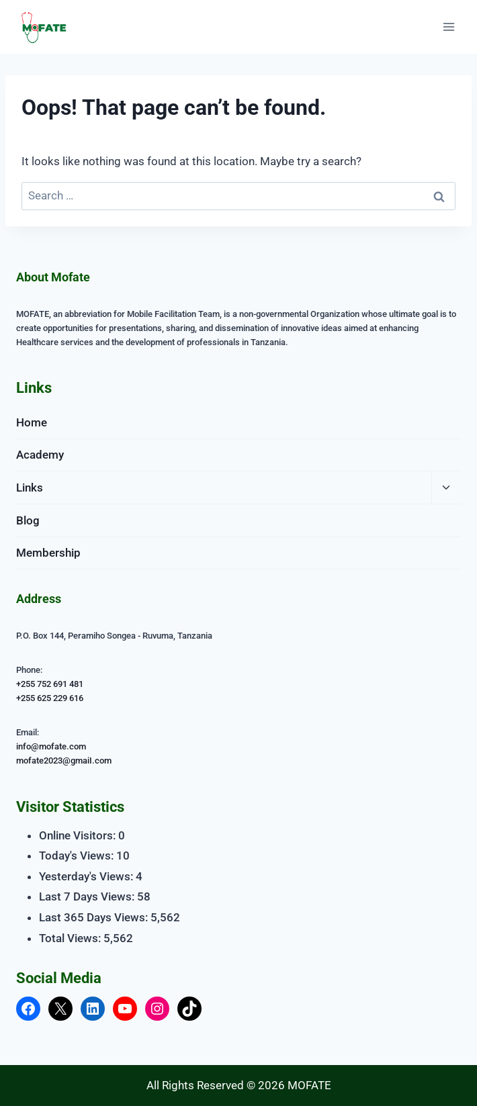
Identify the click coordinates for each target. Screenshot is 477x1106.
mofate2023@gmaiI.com (64, 760)
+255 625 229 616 (49, 698)
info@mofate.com (51, 746)
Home (31, 422)
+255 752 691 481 (49, 684)
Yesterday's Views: (87, 876)
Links (29, 487)
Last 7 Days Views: (88, 896)
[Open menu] (448, 26)
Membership (48, 552)
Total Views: (71, 938)
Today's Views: (77, 855)
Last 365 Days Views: (94, 917)
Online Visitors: (78, 835)
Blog (28, 520)
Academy (40, 454)
